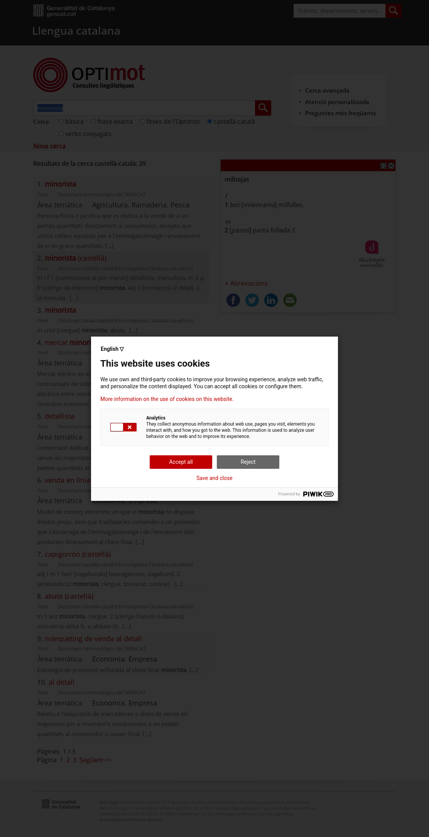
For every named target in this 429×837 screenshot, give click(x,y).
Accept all (181, 462)
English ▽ (112, 349)
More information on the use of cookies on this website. (167, 399)
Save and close (214, 478)
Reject (248, 462)
